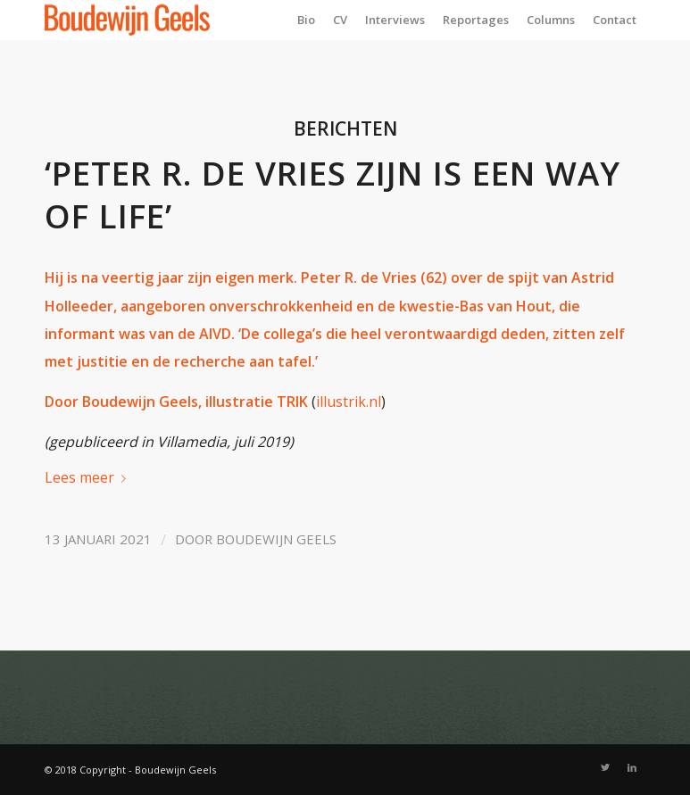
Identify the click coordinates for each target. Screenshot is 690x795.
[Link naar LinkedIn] (632, 767)
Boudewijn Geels (276, 539)
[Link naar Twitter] (605, 767)
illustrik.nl (348, 401)
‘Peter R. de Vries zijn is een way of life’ (332, 194)
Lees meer (89, 477)
